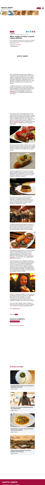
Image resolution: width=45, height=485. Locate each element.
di (14, 46)
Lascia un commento (15, 321)
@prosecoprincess (18, 121)
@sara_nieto (13, 122)
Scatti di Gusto (12, 44)
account (22, 91)
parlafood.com (15, 308)
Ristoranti (19, 44)
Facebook (12, 91)
